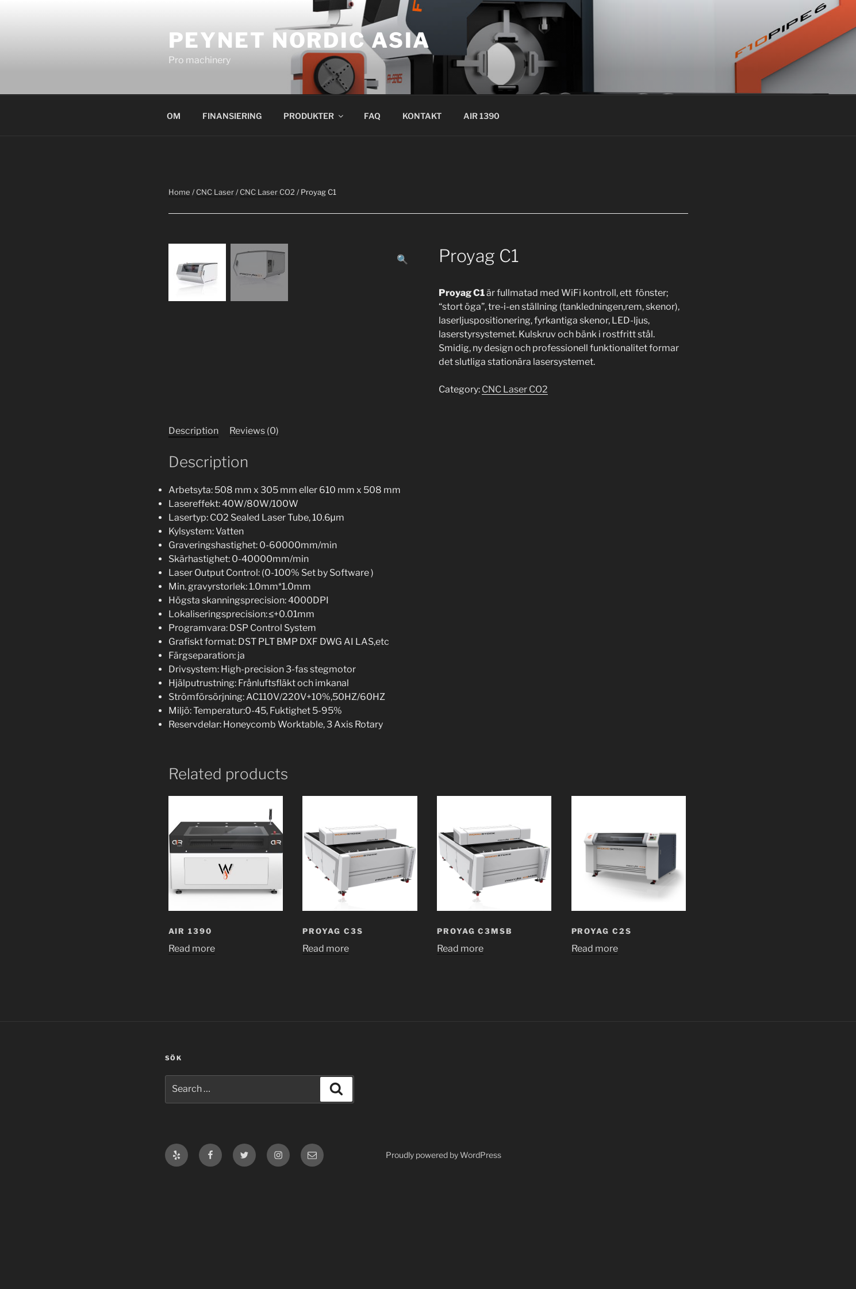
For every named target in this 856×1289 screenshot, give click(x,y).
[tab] (193, 537)
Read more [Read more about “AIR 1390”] (191, 1054)
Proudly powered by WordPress (443, 1260)
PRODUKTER (314, 116)
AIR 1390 (481, 116)
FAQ (372, 116)
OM (174, 116)
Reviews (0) (254, 536)
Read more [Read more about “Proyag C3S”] (325, 1054)
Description (193, 536)
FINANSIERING (232, 116)
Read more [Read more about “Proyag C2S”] (594, 1054)
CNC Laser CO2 (267, 192)
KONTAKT (422, 116)
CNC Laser (215, 192)
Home (179, 192)
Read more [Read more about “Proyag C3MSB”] (460, 1054)
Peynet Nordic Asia (299, 40)
